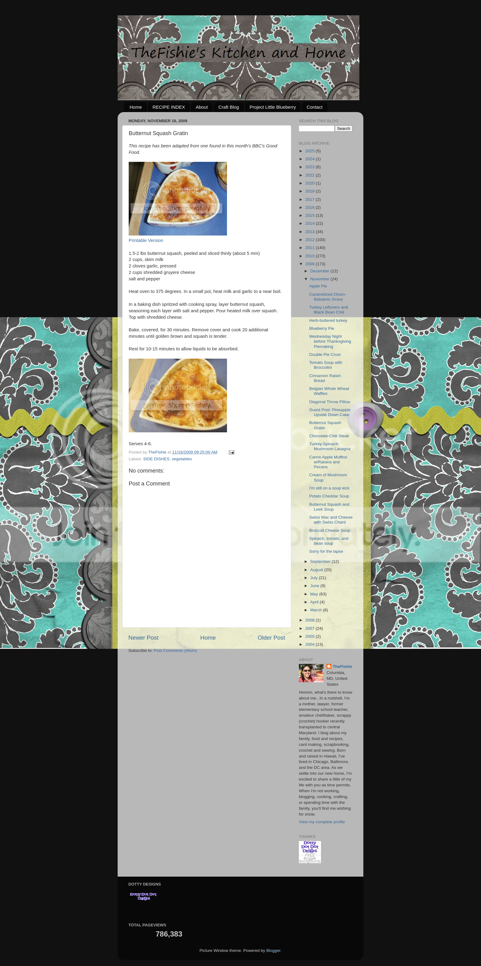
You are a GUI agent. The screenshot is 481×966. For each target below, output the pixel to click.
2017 (310, 199)
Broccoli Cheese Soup (329, 530)
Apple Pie (318, 286)
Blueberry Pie (321, 328)
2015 (310, 215)
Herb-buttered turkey (328, 320)
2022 (310, 175)
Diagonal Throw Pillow (329, 401)
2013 (310, 231)
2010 (310, 256)
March (316, 610)
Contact (315, 107)
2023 (310, 167)
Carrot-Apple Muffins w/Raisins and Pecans (328, 462)
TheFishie (342, 666)
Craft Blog (228, 107)
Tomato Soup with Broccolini (325, 365)
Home (136, 107)
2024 (310, 159)
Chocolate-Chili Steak (329, 436)
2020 (310, 183)
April (315, 602)
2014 (310, 223)
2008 (310, 620)
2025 (310, 151)
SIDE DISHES (156, 459)
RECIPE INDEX (169, 107)
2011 (310, 247)
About (202, 107)
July (314, 577)
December (320, 271)
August (317, 569)
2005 (310, 636)
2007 (310, 628)
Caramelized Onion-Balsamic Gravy (327, 297)
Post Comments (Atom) (175, 650)
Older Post (271, 637)
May (314, 594)
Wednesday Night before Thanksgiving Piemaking (330, 341)
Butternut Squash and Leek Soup (329, 507)
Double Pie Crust (325, 354)
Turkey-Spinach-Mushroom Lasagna (329, 446)
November (320, 279)
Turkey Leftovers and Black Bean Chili (328, 309)
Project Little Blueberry (273, 107)
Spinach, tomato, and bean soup (329, 541)
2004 (310, 644)
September (321, 561)
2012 (310, 239)
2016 (310, 207)
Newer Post (143, 637)
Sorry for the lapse (326, 551)
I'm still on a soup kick (329, 488)
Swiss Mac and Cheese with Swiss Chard (331, 519)
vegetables (182, 459)
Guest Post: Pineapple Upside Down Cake (329, 412)
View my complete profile (322, 822)
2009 (310, 264)
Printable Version (146, 240)
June (315, 585)
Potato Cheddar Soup (329, 496)
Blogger (273, 950)
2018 (310, 191)
